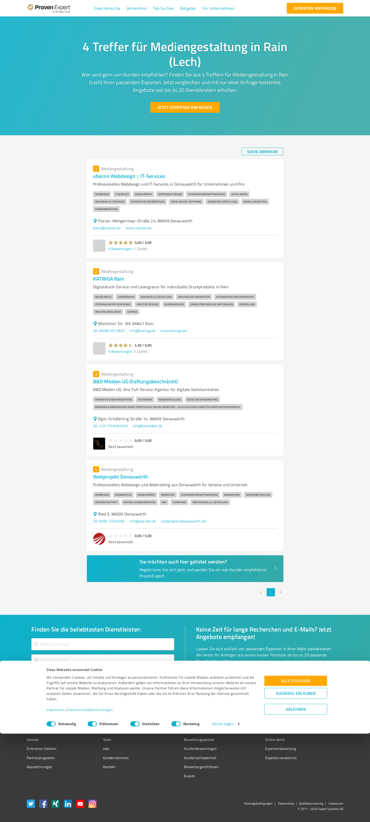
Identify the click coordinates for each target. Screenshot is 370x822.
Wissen (170, 721)
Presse (241, 721)
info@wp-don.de (143, 521)
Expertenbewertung (251, 748)
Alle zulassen (295, 769)
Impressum (56, 798)
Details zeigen (222, 812)
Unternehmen (104, 730)
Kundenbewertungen (181, 748)
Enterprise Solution (42, 748)
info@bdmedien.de (147, 425)
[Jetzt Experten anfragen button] (185, 107)
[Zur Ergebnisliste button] (58, 676)
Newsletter (245, 730)
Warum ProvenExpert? (110, 721)
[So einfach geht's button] (222, 676)
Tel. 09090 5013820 (109, 330)
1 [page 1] (271, 592)
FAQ (168, 730)
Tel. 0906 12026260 (109, 521)
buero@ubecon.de (107, 227)
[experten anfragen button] (315, 8)
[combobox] (102, 644)
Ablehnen (296, 797)
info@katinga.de (142, 330)
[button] (107, 8)
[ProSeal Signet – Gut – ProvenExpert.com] (324, 730)
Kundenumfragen (40, 730)
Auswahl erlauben (296, 782)
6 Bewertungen (120, 248)
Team (97, 739)
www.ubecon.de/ (139, 227)
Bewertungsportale (180, 739)
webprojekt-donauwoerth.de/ (184, 521)
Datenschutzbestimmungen (90, 798)
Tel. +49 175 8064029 (110, 425)
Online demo (246, 739)
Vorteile (33, 739)
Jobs (96, 748)
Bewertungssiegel (41, 721)
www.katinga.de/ (174, 330)
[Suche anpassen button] (262, 151)
